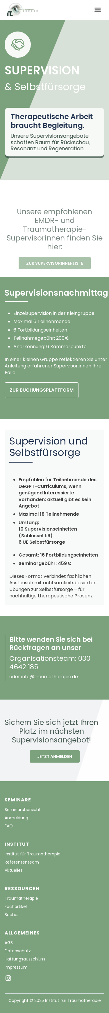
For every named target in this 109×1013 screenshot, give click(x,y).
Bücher (12, 915)
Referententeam (22, 862)
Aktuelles (14, 870)
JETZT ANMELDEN (54, 756)
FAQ (9, 826)
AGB (9, 943)
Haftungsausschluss (25, 959)
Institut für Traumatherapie (32, 854)
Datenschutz (18, 951)
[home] (22, 10)
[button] (97, 10)
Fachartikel (16, 906)
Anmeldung (16, 818)
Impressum (16, 967)
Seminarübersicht (23, 810)
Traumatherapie (21, 898)
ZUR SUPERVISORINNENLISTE (54, 269)
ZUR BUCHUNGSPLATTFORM (42, 390)
